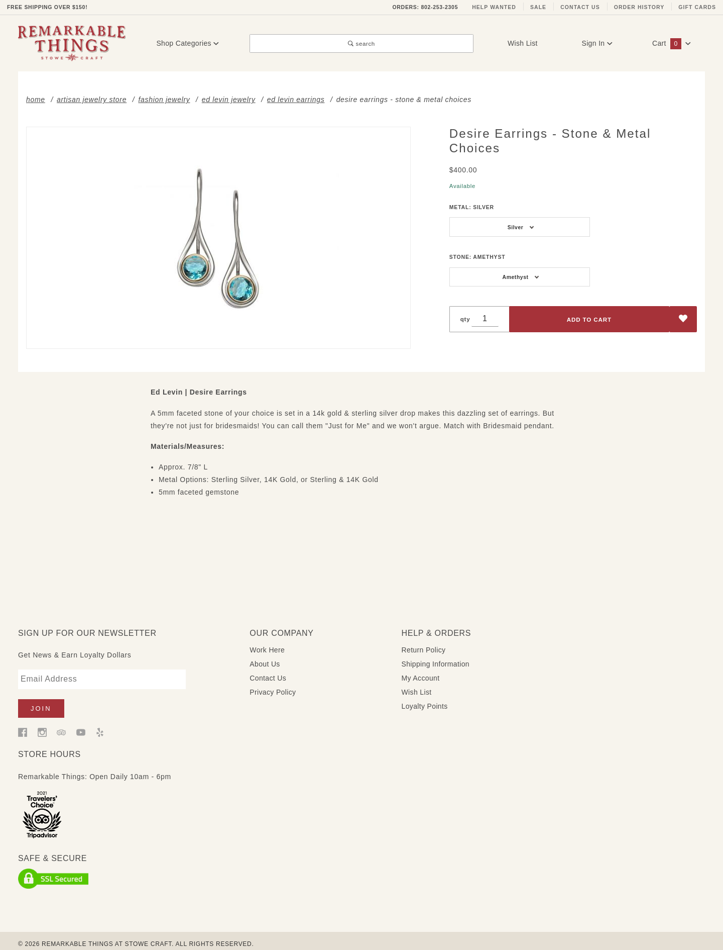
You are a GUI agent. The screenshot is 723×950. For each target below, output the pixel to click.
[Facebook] (22, 724)
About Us (265, 656)
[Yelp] (99, 724)
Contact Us (580, 7)
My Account (421, 670)
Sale (538, 7)
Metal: (471, 207)
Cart (671, 43)
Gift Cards (697, 7)
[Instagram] (42, 724)
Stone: (477, 257)
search (361, 43)
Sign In (597, 43)
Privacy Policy (273, 684)
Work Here (267, 642)
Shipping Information (435, 656)
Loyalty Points (425, 698)
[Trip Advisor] (61, 724)
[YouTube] (80, 724)
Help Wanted (494, 7)
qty (465, 319)
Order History (639, 7)
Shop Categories (187, 43)
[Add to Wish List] (683, 319)
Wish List (523, 43)
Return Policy (424, 642)
